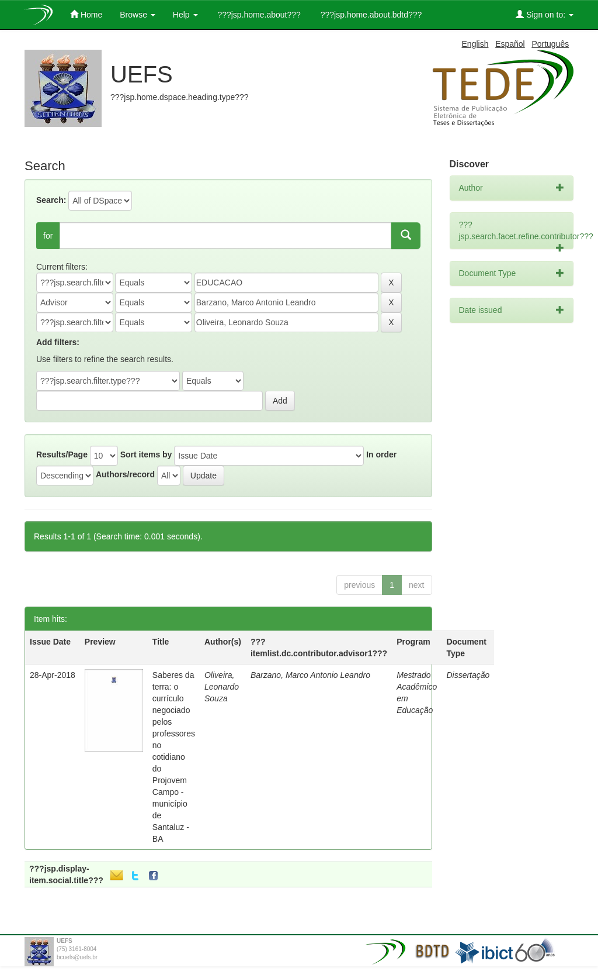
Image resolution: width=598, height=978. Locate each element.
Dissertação (467, 675)
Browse (137, 14)
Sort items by (146, 454)
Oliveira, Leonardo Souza (221, 686)
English (475, 44)
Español (510, 44)
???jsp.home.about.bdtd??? (370, 14)
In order (381, 454)
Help (185, 14)
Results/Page (62, 454)
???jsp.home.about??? (258, 14)
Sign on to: (544, 14)
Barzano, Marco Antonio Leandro (310, 675)
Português (550, 44)
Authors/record (125, 474)
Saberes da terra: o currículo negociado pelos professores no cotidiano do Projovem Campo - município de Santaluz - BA (173, 756)
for (48, 235)
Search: (51, 200)
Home (86, 14)
